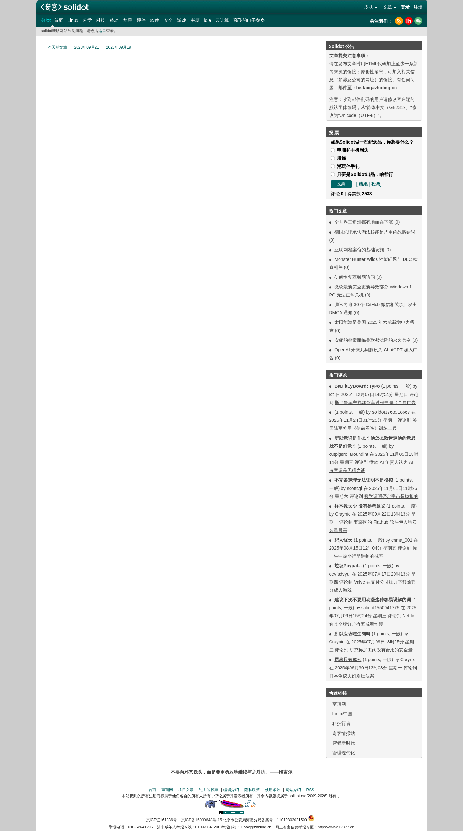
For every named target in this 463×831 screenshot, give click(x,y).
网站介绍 (293, 790)
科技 (100, 20)
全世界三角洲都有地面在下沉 (363, 222)
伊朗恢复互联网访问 (354, 277)
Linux (73, 20)
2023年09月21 (86, 47)
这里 (102, 31)
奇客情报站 (343, 733)
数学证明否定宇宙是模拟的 (391, 496)
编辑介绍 (231, 790)
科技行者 (341, 723)
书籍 (195, 20)
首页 (58, 20)
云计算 (222, 20)
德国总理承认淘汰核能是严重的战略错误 (374, 231)
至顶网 (339, 704)
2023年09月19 (118, 47)
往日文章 (186, 790)
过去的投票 (208, 790)
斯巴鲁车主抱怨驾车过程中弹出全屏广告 (375, 402)
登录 (405, 7)
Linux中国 (342, 713)
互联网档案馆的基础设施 (359, 249)
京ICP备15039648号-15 (201, 820)
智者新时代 (343, 743)
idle (207, 20)
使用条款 (272, 790)
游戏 (181, 20)
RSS (310, 790)
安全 (168, 20)
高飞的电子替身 (249, 20)
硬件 (141, 20)
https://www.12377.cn (336, 827)
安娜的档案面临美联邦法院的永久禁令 (372, 340)
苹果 (127, 20)
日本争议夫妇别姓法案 (351, 675)
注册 (417, 7)
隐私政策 (252, 790)
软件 (154, 20)
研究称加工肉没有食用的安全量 (381, 649)
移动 (114, 20)
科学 (87, 20)
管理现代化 (343, 752)
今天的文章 (57, 47)
